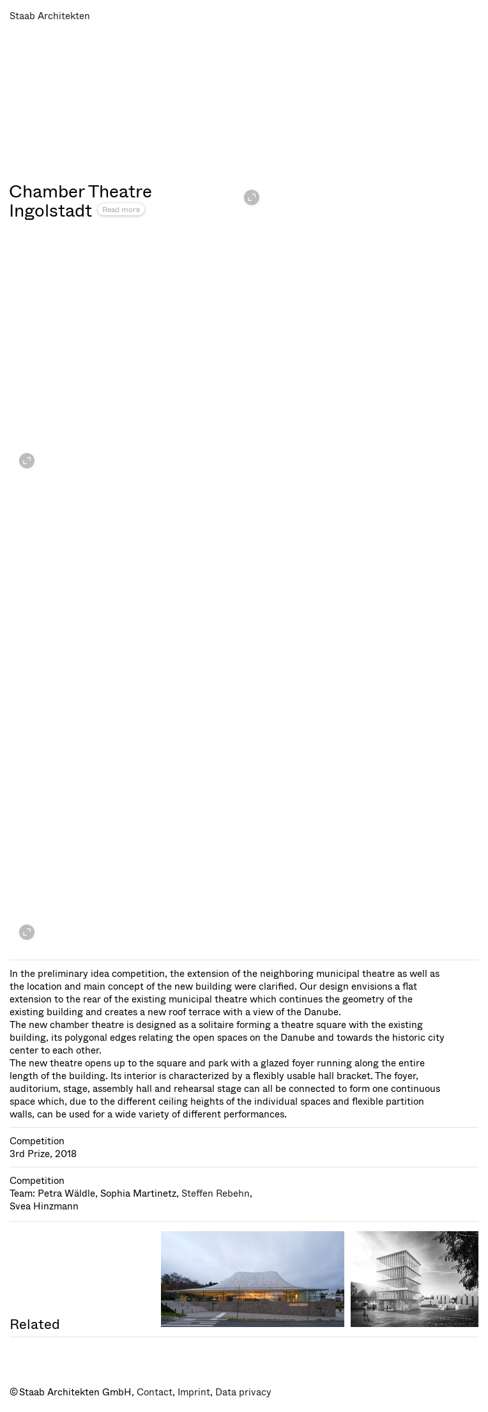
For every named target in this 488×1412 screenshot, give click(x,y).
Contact (154, 1392)
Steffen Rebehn (215, 1193)
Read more (121, 209)
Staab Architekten (50, 16)
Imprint (194, 1392)
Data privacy (243, 1392)
